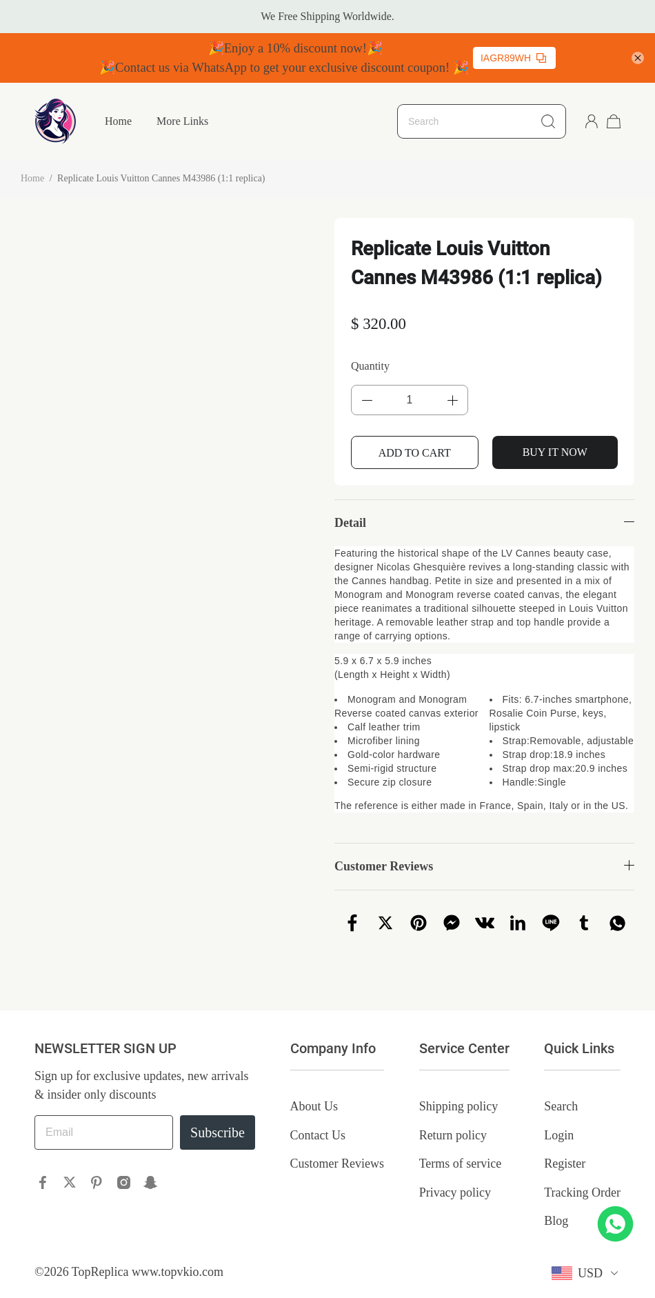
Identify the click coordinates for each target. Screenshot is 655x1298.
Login (559, 1135)
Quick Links (579, 1048)
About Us (314, 1106)
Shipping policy (458, 1106)
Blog (556, 1221)
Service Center (464, 1048)
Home (118, 121)
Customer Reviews (337, 1163)
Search (561, 1106)
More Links (182, 121)
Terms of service (460, 1163)
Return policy (453, 1135)
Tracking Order (582, 1192)
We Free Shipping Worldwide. (327, 16)
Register (564, 1163)
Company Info (333, 1048)
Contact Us (318, 1135)
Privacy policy (455, 1192)
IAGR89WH (513, 57)
